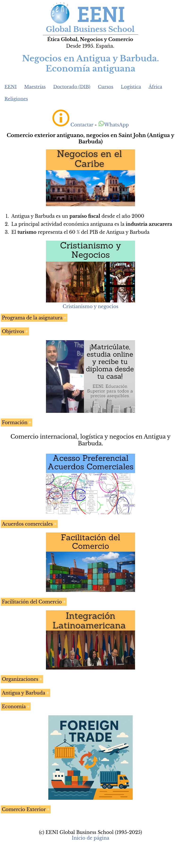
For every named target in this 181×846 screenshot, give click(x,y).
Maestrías (35, 86)
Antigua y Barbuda (23, 693)
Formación (15, 422)
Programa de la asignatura (32, 318)
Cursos (105, 86)
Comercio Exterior (24, 809)
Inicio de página (90, 838)
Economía (14, 706)
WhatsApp (113, 125)
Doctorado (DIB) (71, 86)
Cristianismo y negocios (90, 306)
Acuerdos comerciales (27, 524)
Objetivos (13, 331)
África (155, 86)
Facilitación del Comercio (32, 602)
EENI (10, 86)
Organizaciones (20, 679)
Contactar (81, 125)
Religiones (16, 98)
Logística (131, 86)
